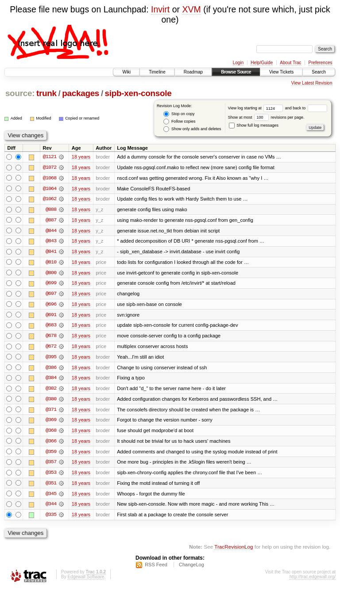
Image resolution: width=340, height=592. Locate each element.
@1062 (49, 199)
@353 (51, 475)
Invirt (160, 9)
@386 (51, 369)
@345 (51, 496)
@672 (51, 348)
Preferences (320, 62)
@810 (51, 263)
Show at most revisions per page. (266, 117)
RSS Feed (156, 568)
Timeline (157, 72)
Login (238, 62)
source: (20, 93)
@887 (51, 220)
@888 (51, 209)
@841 (51, 252)
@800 (51, 273)
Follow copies (179, 121)
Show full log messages (253, 125)
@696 (51, 305)
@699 (51, 284)
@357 (51, 464)
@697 (51, 294)
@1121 (49, 156)
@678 (51, 337)
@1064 (49, 188)
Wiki (126, 72)
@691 (51, 316)
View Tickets (281, 72)
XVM (191, 9)
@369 (51, 422)
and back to (306, 108)
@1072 (49, 167)
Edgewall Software (85, 580)
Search (319, 72)
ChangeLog (191, 568)
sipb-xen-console (138, 93)
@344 (51, 507)
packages (80, 93)
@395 (51, 358)
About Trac (290, 62)
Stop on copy (178, 114)
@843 (51, 241)
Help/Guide (262, 62)
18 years (81, 156)
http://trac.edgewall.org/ (313, 580)
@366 (51, 443)
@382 (51, 390)
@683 (51, 326)
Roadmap (193, 72)
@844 (51, 231)
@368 (51, 433)
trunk (46, 93)
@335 (51, 518)
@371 (51, 411)
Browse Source (236, 72)
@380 (51, 401)
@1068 (49, 178)
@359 (51, 454)
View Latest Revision (311, 83)
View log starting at (256, 108)
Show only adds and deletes (192, 129)
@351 (51, 486)
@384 (51, 379)
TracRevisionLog (233, 550)
